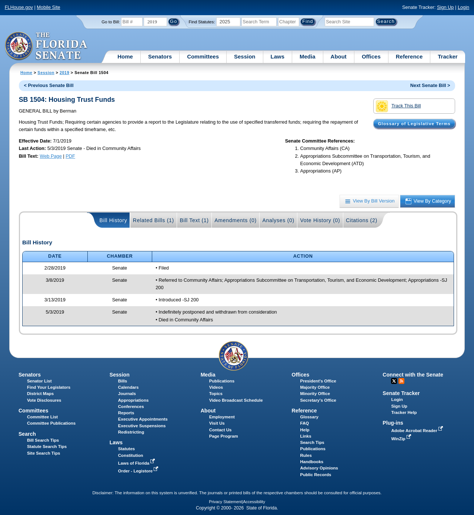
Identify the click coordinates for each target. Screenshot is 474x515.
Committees (203, 56)
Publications (221, 381)
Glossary (309, 417)
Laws (278, 56)
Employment (222, 417)
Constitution (130, 455)
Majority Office (315, 387)
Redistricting (131, 432)
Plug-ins (393, 423)
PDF (70, 156)
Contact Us (220, 430)
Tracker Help (404, 412)
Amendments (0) (235, 220)
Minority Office (315, 393)
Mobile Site (48, 7)
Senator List (39, 381)
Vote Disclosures (44, 400)
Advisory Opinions (319, 468)
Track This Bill (398, 106)
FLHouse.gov (19, 7)
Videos (216, 387)
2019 (64, 72)
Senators (160, 56)
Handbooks (312, 461)
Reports (126, 413)
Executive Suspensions (142, 426)
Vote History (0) (320, 220)
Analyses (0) (278, 220)
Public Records (315, 474)
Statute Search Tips (47, 446)
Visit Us (217, 423)
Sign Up (445, 7)
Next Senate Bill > (430, 85)
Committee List (42, 417)
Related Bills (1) (153, 220)
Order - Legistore (139, 471)
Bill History (113, 220)
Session (245, 56)
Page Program (223, 436)
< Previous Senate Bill (48, 85)
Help (305, 430)
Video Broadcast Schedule (236, 400)
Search (27, 434)
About (339, 56)
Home (125, 56)
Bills (122, 381)
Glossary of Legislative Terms (414, 123)
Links (305, 436)
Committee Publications (51, 423)
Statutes (126, 449)
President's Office (318, 381)
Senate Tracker (401, 393)
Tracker (447, 56)
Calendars (128, 387)
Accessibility (254, 501)
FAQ (304, 423)
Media (308, 56)
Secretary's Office (318, 400)
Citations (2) (361, 220)
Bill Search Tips (43, 440)
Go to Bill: (110, 22)
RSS (401, 381)
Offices (371, 56)
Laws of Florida (137, 463)
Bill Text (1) (194, 220)
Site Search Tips (43, 453)
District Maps (40, 393)
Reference (409, 56)
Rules (306, 455)
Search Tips (312, 442)
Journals (127, 393)
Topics (216, 393)
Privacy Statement (225, 501)
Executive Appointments (143, 419)
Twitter (394, 381)
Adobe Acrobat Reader (417, 430)
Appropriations (133, 400)
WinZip (401, 439)
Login (463, 7)
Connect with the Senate (413, 375)
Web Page (51, 156)
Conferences (131, 406)
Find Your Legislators (48, 387)
